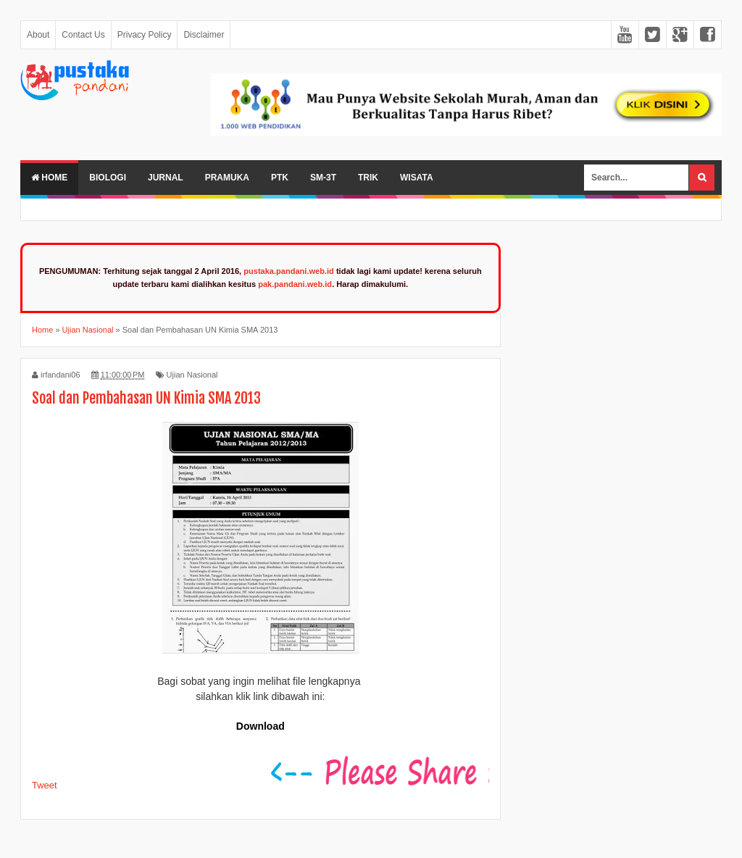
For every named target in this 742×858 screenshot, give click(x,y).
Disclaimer (203, 35)
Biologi (107, 177)
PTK (279, 177)
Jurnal (165, 177)
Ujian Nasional (192, 374)
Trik (368, 177)
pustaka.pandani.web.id (288, 271)
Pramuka (227, 177)
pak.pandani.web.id (295, 284)
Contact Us (83, 35)
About (38, 35)
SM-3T (323, 177)
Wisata (416, 177)
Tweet (44, 785)
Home (49, 177)
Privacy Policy (144, 35)
